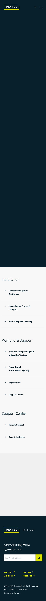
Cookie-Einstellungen (12, 593)
